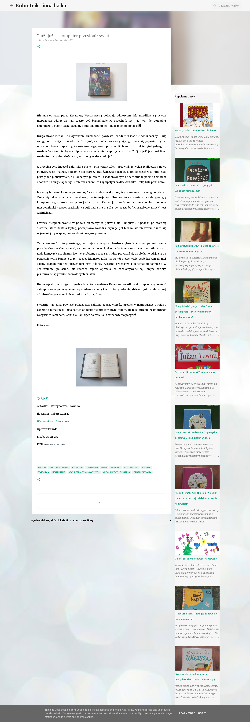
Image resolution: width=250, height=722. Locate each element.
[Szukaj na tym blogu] (224, 5)
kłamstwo (92, 468)
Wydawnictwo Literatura (53, 421)
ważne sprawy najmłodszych (84, 472)
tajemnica (43, 472)
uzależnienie (58, 472)
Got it (202, 713)
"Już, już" (42, 398)
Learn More (187, 713)
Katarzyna (77, 468)
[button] (39, 46)
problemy (116, 468)
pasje (104, 468)
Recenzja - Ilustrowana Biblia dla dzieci (195, 130)
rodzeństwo (131, 468)
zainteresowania (142, 472)
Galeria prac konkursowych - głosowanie (196, 558)
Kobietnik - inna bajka (41, 5)
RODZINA (146, 468)
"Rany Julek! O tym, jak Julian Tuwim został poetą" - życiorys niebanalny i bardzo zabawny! (194, 311)
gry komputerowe (59, 468)
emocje (42, 468)
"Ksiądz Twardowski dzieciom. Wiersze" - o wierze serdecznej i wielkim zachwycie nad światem (196, 498)
